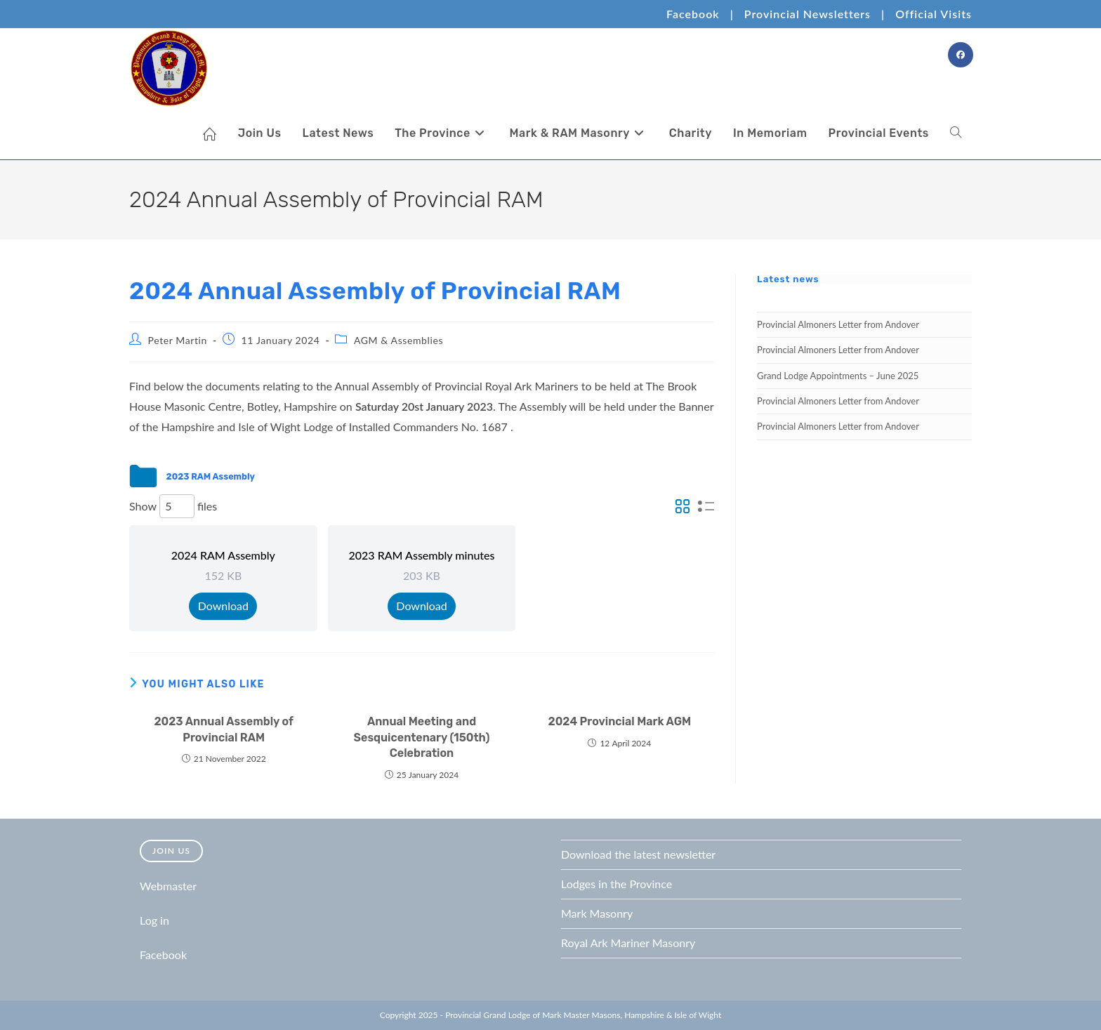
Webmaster (168, 885)
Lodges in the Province (616, 883)
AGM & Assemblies (398, 340)
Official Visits (933, 13)
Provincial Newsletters (807, 13)
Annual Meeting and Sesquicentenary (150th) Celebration (422, 737)
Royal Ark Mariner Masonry (628, 942)
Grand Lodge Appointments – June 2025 (837, 375)
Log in (154, 920)
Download (223, 605)
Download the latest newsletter (638, 854)
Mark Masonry (597, 913)
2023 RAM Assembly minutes (421, 555)
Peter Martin (177, 340)
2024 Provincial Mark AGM (620, 721)
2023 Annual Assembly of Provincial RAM (224, 729)
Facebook (693, 13)
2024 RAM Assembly (223, 555)
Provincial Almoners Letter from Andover (838, 324)
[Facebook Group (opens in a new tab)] (960, 54)
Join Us (171, 850)
